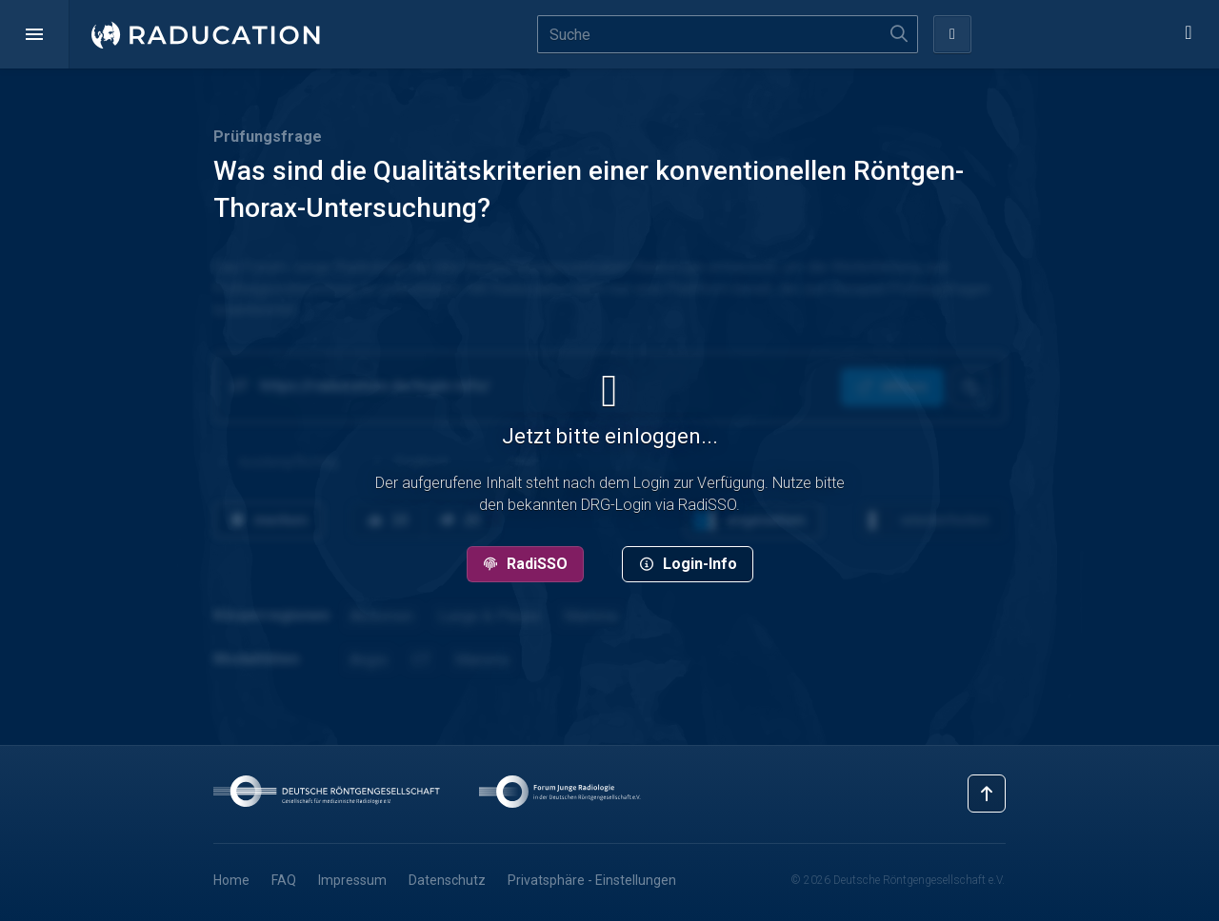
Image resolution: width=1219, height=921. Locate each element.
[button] (34, 34)
